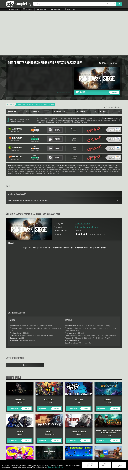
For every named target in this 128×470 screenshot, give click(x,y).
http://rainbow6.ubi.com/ (86, 183)
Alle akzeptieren (119, 465)
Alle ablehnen (104, 465)
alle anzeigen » (64, 435)
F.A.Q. (51, 457)
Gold (25, 321)
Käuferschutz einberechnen (18, 75)
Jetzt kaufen (97, 48)
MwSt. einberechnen (15, 77)
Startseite (13, 9)
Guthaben (55, 9)
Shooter (78, 179)
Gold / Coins (70, 9)
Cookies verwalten (90, 465)
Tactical (86, 179)
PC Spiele (27, 9)
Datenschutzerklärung (55, 467)
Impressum (15, 457)
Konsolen (41, 9)
